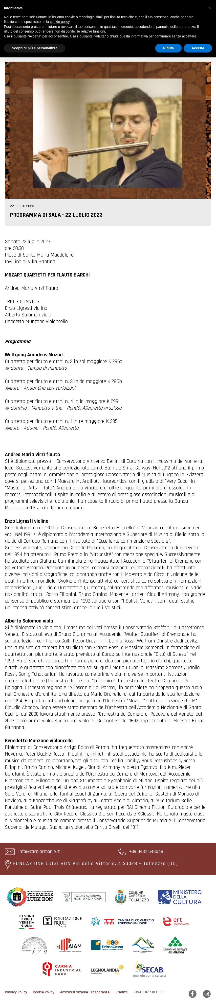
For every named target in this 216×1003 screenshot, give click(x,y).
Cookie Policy (43, 992)
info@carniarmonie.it (32, 851)
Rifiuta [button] (168, 48)
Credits (121, 992)
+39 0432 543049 (140, 851)
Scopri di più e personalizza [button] (34, 48)
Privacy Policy (16, 992)
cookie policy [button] (59, 22)
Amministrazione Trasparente (84, 992)
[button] (210, 8)
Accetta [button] (198, 48)
